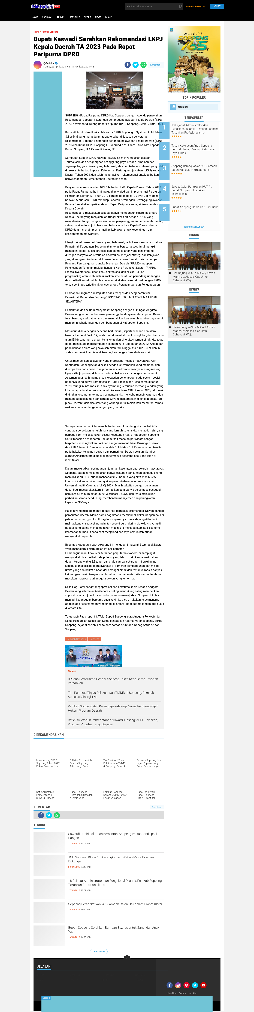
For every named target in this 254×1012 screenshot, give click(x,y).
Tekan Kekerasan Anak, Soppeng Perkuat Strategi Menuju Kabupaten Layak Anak (196, 146)
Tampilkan (157, 808)
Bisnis (109, 17)
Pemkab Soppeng (55, 31)
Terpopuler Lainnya (194, 213)
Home (35, 17)
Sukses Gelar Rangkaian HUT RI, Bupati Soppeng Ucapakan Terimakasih (198, 182)
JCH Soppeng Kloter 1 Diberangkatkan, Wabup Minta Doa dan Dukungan (114, 861)
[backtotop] (127, 959)
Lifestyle (74, 17)
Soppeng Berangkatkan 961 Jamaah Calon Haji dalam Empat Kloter (115, 908)
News (98, 17)
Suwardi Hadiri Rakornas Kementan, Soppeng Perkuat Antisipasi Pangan (113, 838)
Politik (74, 980)
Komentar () (156, 64)
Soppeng (95, 639)
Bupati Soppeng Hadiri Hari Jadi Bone (197, 198)
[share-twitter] (135, 65)
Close (46, 998)
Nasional (47, 17)
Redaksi (184, 994)
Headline (75, 975)
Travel (61, 17)
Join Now (172, 994)
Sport (87, 17)
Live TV (216, 6)
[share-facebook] (128, 65)
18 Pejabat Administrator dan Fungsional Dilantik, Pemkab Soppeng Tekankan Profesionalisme (108, 888)
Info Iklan (196, 994)
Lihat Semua (99, 952)
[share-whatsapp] (143, 65)
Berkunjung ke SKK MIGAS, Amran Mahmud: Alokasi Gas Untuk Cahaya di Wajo (194, 263)
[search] (154, 6)
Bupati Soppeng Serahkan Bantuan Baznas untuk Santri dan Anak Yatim (110, 931)
